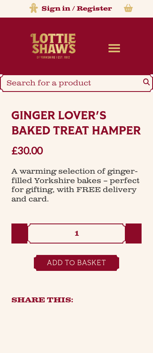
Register (94, 8)
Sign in (56, 8)
